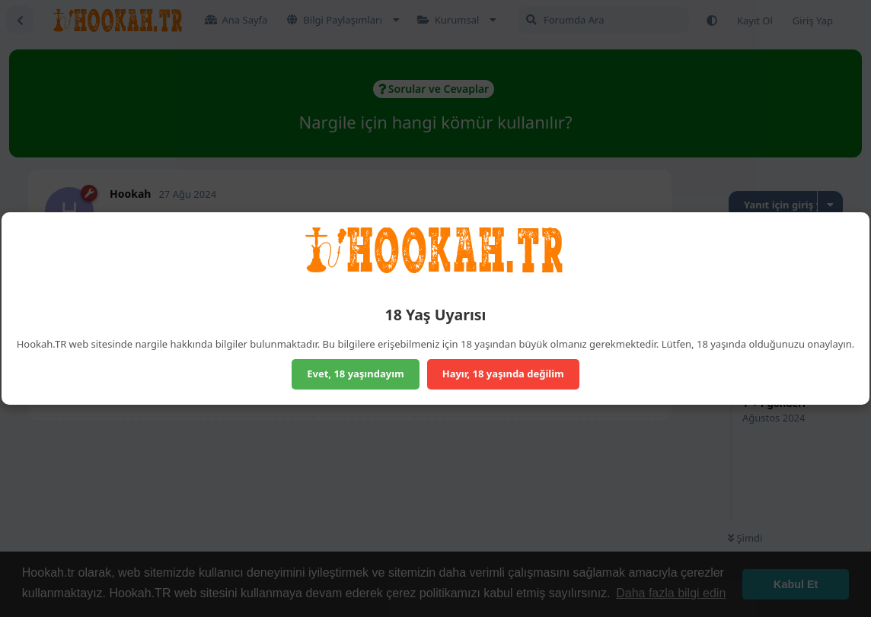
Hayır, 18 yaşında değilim (503, 373)
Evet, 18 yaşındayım (355, 373)
